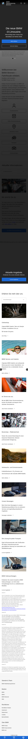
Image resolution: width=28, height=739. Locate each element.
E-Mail (13, 222)
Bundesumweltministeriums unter (8, 607)
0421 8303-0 (8, 224)
